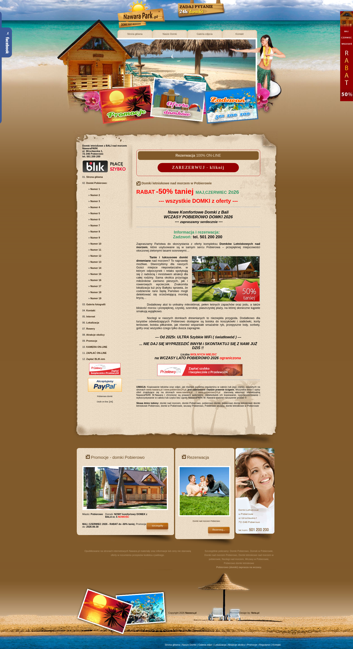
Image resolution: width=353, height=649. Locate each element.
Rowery (90, 328)
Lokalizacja (92, 322)
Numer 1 (95, 189)
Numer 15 (95, 274)
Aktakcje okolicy (236, 644)
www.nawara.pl (154, 389)
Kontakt (239, 34)
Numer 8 (95, 231)
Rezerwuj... (219, 529)
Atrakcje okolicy (95, 334)
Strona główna (135, 34)
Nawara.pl (134, 551)
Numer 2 (95, 195)
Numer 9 (95, 237)
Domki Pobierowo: (96, 183)
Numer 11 (95, 249)
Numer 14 (95, 268)
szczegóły (157, 525)
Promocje (91, 340)
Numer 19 (95, 298)
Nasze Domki (170, 34)
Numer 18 (95, 292)
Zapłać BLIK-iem (95, 359)
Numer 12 (95, 255)
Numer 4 (95, 207)
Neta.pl (255, 612)
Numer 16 (95, 280)
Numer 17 (95, 286)
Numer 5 (95, 213)
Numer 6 (95, 219)
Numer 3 (95, 201)
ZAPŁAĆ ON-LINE (96, 353)
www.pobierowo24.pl (175, 389)
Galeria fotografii (95, 304)
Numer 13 (95, 262)
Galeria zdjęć (205, 644)
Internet (90, 316)
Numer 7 (95, 225)
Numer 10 (95, 243)
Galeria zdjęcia (205, 34)
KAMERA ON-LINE (96, 347)
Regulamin (265, 644)
